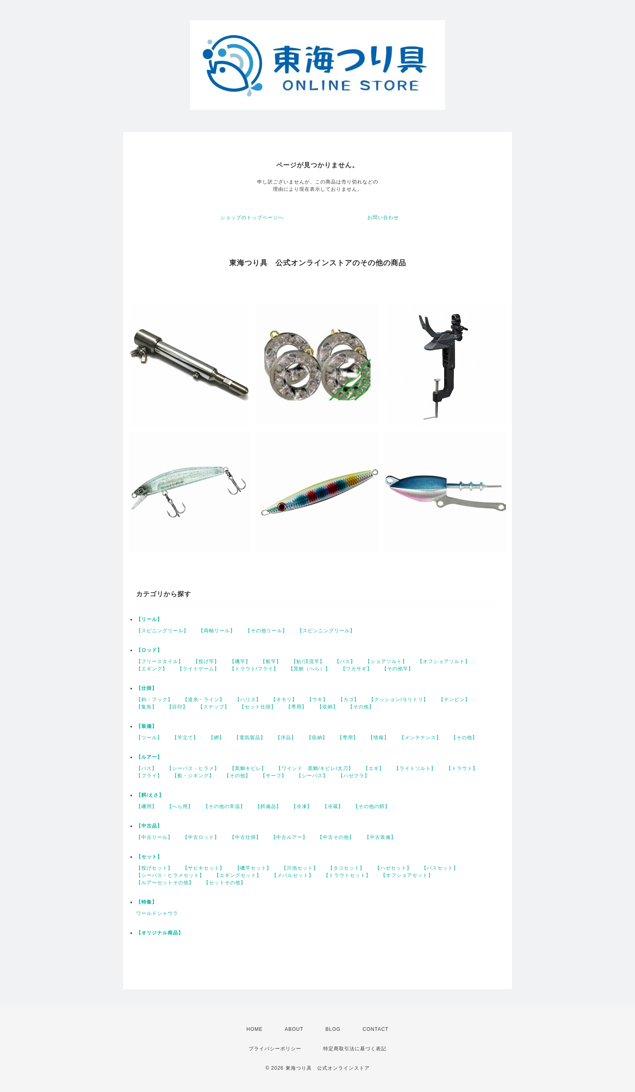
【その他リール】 (266, 630)
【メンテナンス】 (420, 737)
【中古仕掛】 (245, 837)
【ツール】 (149, 737)
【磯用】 (146, 806)
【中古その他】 (336, 837)
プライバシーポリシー (275, 1048)
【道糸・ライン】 (204, 699)
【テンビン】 (454, 699)
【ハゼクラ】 (354, 775)
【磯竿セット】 (253, 868)
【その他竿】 (397, 669)
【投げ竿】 (206, 661)
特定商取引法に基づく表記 (354, 1048)
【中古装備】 (380, 837)
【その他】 (361, 707)
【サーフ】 (273, 775)
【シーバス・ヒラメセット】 (170, 875)
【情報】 (378, 737)
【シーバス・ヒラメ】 (193, 768)
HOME (255, 1029)
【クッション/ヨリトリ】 (398, 699)
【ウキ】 (317, 699)
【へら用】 (180, 806)
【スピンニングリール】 (326, 630)
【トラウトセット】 (347, 875)
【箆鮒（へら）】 (309, 669)
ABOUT (294, 1029)
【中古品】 (149, 826)
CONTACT (375, 1029)
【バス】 (345, 661)
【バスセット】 (440, 868)
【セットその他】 (225, 882)
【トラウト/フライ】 (254, 669)
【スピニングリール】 (162, 630)
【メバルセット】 (293, 875)
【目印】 (177, 707)
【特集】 (146, 902)
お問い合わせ (383, 217)
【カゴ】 (348, 699)
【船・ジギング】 (193, 775)
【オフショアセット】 (407, 875)
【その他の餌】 (371, 806)
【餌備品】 (268, 806)
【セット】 (149, 857)
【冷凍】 (301, 806)
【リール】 (149, 619)
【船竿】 (270, 661)
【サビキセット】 (204, 868)
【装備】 (146, 726)
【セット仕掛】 (257, 707)
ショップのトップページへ (251, 217)
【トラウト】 (462, 768)
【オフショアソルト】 (444, 661)
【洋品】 (285, 737)
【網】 (216, 737)
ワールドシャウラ (157, 913)
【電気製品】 (250, 737)
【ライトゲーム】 (198, 669)
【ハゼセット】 (393, 868)
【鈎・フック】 (154, 699)
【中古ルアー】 (289, 837)
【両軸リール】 (216, 630)
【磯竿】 (240, 661)
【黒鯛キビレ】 (248, 768)
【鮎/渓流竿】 (307, 661)
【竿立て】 (185, 737)
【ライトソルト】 (415, 768)
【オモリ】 (284, 699)
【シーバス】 (312, 775)
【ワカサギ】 (356, 669)
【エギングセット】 (238, 875)
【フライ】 (149, 775)
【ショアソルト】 (386, 661)
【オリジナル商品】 (159, 933)
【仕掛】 (146, 688)
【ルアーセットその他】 (165, 882)
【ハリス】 (248, 699)
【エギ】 (373, 768)
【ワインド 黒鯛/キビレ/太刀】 (315, 768)
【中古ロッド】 (201, 837)
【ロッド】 (149, 650)
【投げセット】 (154, 868)
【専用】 (296, 707)
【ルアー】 (149, 757)
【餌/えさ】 (150, 795)
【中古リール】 (154, 837)
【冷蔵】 (332, 806)
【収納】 (327, 707)
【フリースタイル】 (159, 661)
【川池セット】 (299, 868)
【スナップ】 (214, 707)
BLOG (333, 1029)
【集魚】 (146, 707)
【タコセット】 (346, 868)
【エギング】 (152, 669)
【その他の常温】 (224, 806)
